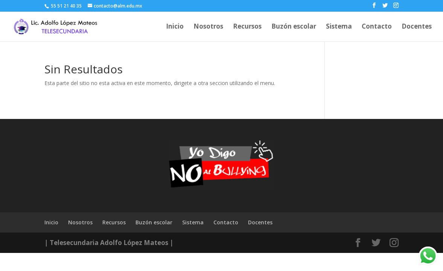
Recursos (247, 27)
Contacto (377, 27)
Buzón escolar (293, 27)
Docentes (417, 27)
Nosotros (208, 27)
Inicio (175, 27)
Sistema (339, 27)
